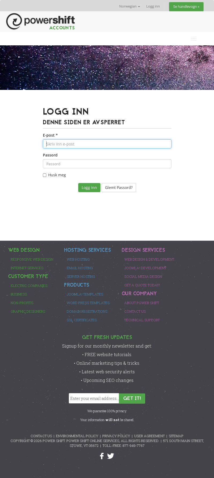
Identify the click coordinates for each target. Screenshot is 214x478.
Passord (50, 155)
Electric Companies (29, 285)
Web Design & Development (149, 259)
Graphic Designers (28, 311)
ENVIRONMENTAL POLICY (77, 435)
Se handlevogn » (186, 6)
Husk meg (54, 174)
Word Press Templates (88, 302)
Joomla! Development (145, 267)
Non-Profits (22, 302)
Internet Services (27, 267)
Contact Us (135, 311)
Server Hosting (81, 276)
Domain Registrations (87, 311)
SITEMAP (176, 435)
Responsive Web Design (32, 259)
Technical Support (142, 320)
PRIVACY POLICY (116, 435)
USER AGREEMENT (149, 435)
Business (19, 294)
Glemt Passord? (119, 187)
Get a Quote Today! (142, 285)
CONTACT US (41, 435)
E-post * (50, 135)
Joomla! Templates (85, 294)
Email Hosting (80, 267)
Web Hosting (78, 259)
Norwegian (129, 6)
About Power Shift (141, 302)
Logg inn (153, 6)
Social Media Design (143, 276)
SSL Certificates (82, 320)
